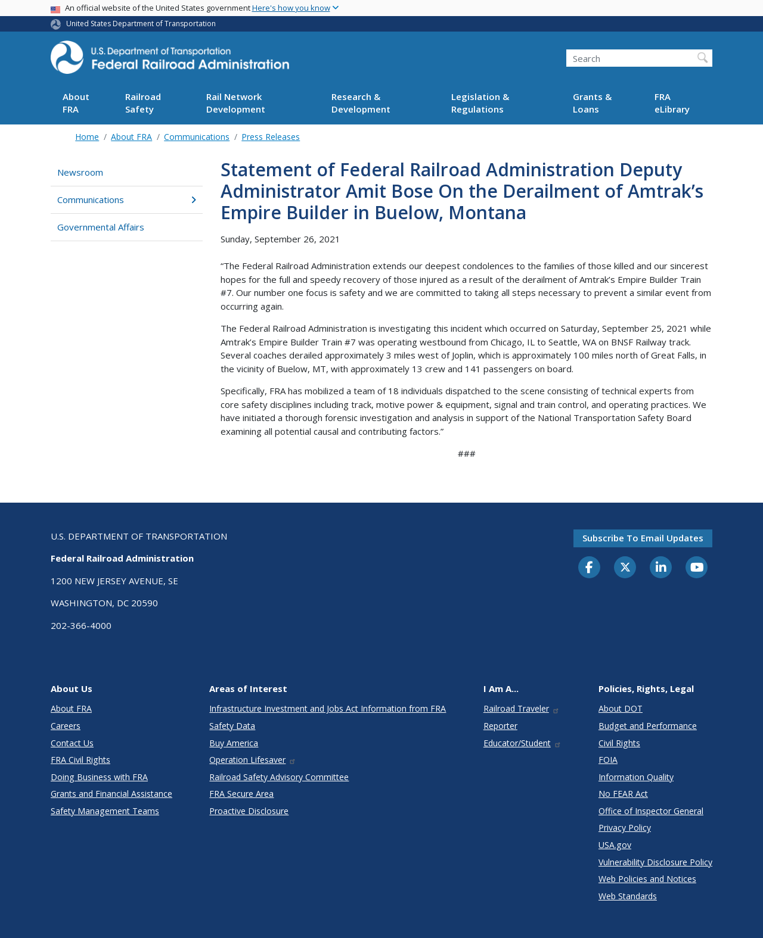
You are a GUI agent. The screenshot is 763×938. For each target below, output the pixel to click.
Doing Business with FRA (99, 777)
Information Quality (636, 777)
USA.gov (614, 844)
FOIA (608, 759)
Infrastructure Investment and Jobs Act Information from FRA (327, 708)
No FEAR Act (623, 793)
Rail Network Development (235, 103)
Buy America (233, 743)
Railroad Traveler (521, 708)
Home (87, 136)
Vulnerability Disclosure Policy (655, 862)
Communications (196, 136)
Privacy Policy (624, 827)
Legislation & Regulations (480, 103)
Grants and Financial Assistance (111, 793)
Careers (65, 725)
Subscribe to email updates (642, 538)
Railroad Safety (143, 103)
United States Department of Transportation (141, 23)
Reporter (500, 725)
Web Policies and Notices (647, 878)
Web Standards (627, 896)
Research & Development (360, 103)
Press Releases (270, 136)
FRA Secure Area (241, 793)
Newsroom (80, 172)
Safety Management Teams (105, 811)
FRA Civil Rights (80, 759)
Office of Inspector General (650, 811)
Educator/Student (522, 743)
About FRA (76, 103)
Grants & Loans (592, 103)
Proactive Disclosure (249, 811)
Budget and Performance (647, 725)
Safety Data (232, 725)
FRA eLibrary (672, 103)
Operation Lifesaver (252, 759)
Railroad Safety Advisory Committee (279, 777)
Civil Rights (619, 743)
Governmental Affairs (100, 227)
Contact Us (72, 743)
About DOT (620, 708)
